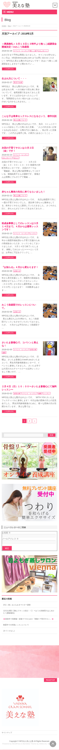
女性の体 (33, 349)
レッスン (33, 233)
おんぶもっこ (43, 51)
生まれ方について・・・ (14, 78)
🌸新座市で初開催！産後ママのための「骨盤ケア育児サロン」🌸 (28, 619)
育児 (15, 82)
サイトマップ (7, 733)
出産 (20, 82)
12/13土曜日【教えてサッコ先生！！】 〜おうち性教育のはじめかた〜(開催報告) (28, 612)
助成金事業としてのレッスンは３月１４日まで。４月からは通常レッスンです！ (20, 226)
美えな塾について (20, 120)
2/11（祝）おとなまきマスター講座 (16, 605)
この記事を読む (9, 69)
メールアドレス (10, 539)
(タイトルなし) (9, 631)
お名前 (6, 533)
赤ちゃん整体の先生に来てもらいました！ (23, 192)
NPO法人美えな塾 (26, 741)
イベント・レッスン (21, 51)
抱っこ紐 (33, 51)
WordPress (16, 744)
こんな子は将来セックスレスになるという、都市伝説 (29, 116)
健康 (4, 353)
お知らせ (17, 271)
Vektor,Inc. (43, 744)
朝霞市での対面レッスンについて (16, 625)
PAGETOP (50, 680)
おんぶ (16, 158)
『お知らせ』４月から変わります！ (20, 267)
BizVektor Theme (29, 744)
